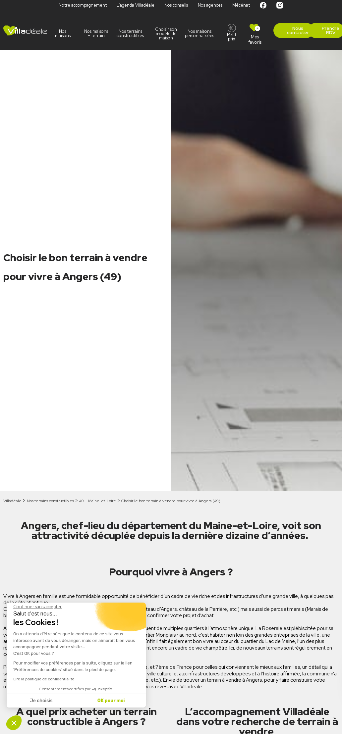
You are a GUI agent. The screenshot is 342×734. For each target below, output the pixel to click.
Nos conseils (176, 5)
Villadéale (12, 501)
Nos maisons (63, 33)
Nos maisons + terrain (96, 33)
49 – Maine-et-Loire (97, 501)
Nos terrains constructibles (131, 33)
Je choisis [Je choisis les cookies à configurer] (41, 701)
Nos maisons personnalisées (201, 33)
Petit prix (231, 37)
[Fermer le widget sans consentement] (37, 607)
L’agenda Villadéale (135, 5)
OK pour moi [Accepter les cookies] (111, 701)
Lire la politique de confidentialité (43, 679)
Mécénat (241, 5)
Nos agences (210, 5)
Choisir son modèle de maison (166, 33)
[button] (14, 723)
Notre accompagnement (83, 5)
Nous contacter (298, 30)
